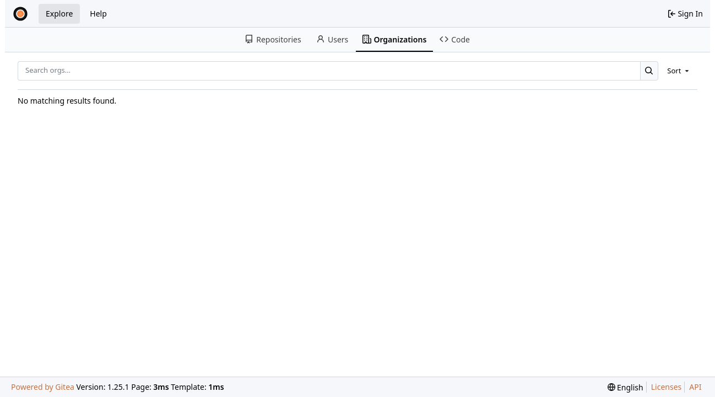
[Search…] (649, 71)
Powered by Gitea (42, 387)
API (695, 387)
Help (98, 13)
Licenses (666, 387)
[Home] (20, 14)
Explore (59, 13)
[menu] (678, 70)
